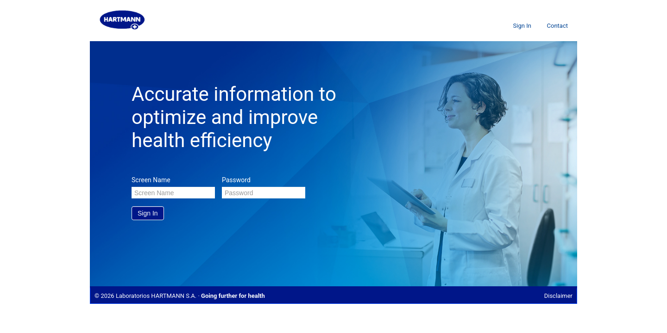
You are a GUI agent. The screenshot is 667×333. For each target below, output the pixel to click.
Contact (557, 25)
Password (236, 180)
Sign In (522, 25)
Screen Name (151, 180)
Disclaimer (558, 295)
